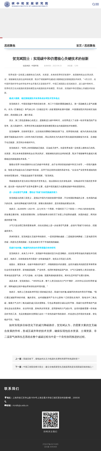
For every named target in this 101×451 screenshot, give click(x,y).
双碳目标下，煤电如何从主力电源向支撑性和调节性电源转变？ (51, 358)
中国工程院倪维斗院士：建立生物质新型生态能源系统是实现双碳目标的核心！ (58, 366)
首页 (79, 45)
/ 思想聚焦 (88, 45)
